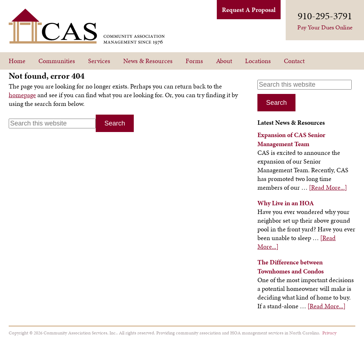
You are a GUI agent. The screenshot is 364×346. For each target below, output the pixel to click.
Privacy (329, 332)
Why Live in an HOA (285, 202)
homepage (22, 94)
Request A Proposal (249, 9)
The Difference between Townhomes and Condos (290, 267)
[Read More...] (328, 187)
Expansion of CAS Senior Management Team (291, 139)
